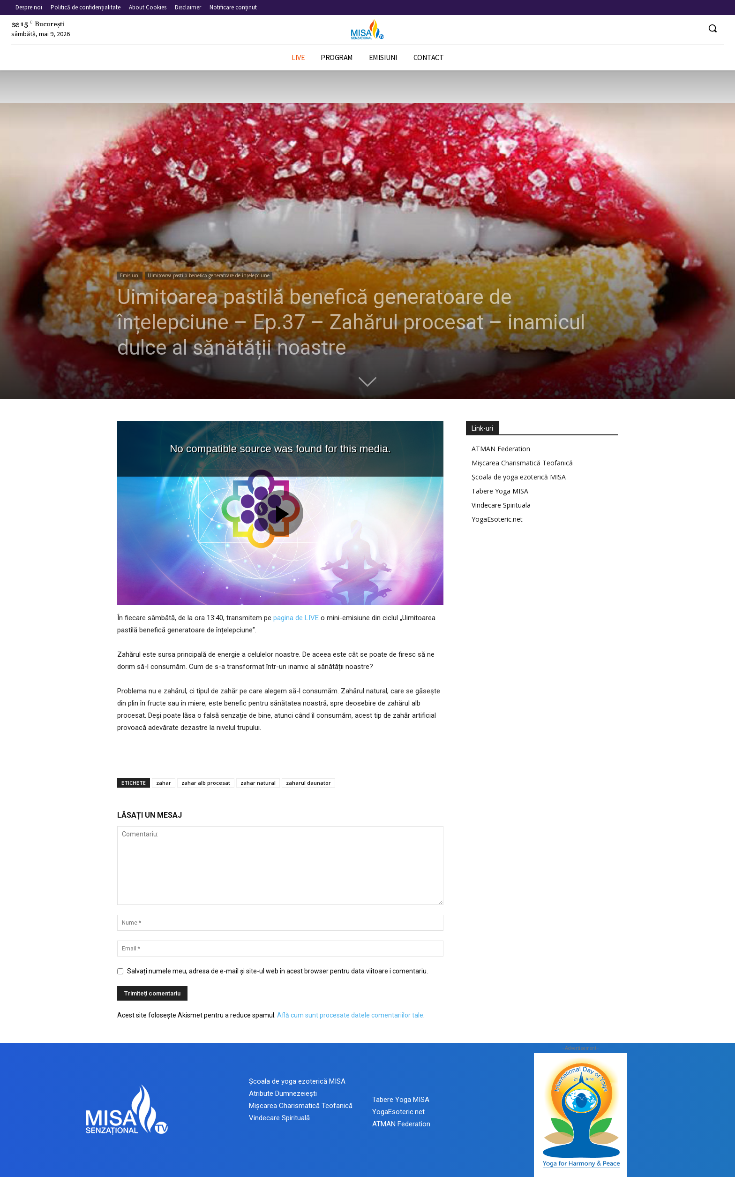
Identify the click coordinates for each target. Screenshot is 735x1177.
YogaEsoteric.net (497, 519)
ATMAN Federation (501, 448)
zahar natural (258, 782)
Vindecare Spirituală (279, 1118)
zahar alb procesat (205, 782)
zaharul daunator (308, 782)
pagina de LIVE (296, 618)
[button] (712, 28)
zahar (163, 782)
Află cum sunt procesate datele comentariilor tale (350, 1015)
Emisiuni (130, 275)
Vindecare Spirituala (501, 505)
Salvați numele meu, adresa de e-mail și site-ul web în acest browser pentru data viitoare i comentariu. (277, 971)
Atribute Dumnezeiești (283, 1093)
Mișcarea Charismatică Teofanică (522, 462)
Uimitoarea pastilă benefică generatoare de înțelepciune (209, 275)
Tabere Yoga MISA (500, 490)
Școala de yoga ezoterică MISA (519, 476)
